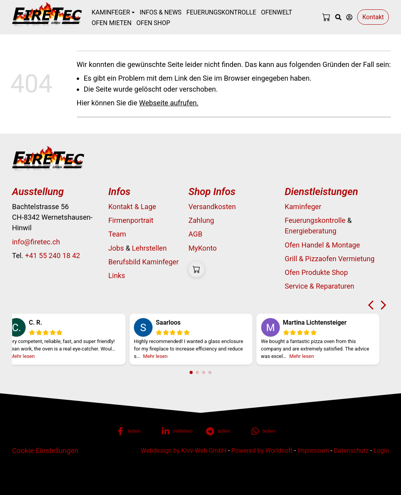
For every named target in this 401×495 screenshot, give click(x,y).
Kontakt (373, 17)
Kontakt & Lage (132, 206)
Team (117, 234)
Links (116, 275)
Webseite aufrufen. (169, 103)
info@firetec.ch (36, 242)
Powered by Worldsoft (262, 450)
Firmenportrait (130, 220)
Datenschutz (351, 450)
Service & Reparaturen (319, 286)
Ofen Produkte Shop (316, 272)
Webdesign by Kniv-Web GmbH (184, 450)
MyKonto (202, 248)
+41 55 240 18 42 (52, 255)
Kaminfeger (303, 206)
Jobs (116, 248)
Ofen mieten (112, 23)
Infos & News (160, 12)
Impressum (313, 450)
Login (381, 450)
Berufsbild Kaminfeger (143, 262)
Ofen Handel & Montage (322, 245)
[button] (133, 431)
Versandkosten (212, 206)
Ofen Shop (153, 23)
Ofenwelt (276, 12)
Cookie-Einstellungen (45, 450)
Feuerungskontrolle (221, 12)
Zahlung (201, 220)
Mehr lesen (31, 356)
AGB (195, 234)
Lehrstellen (149, 248)
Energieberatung (310, 231)
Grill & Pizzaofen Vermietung (330, 259)
